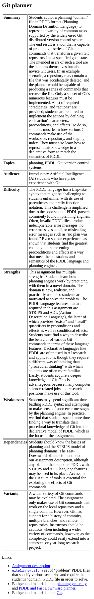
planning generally (72, 584)
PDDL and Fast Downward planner (47, 588)
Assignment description (31, 566)
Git (59, 593)
